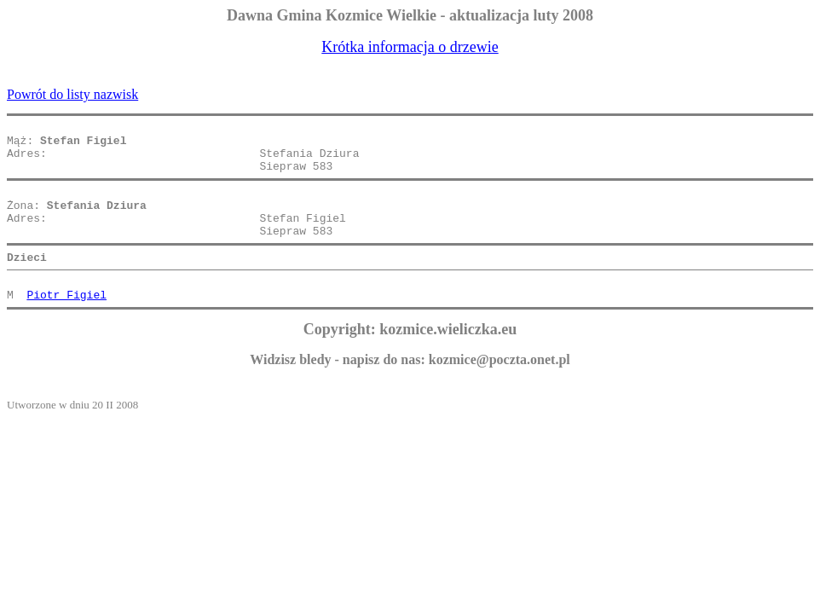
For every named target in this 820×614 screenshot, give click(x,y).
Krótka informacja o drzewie (409, 46)
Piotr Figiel (66, 322)
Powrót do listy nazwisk (72, 94)
